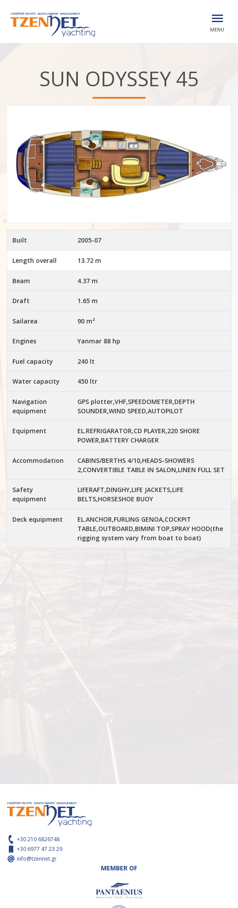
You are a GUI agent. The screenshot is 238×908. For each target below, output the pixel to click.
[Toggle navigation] (217, 18)
